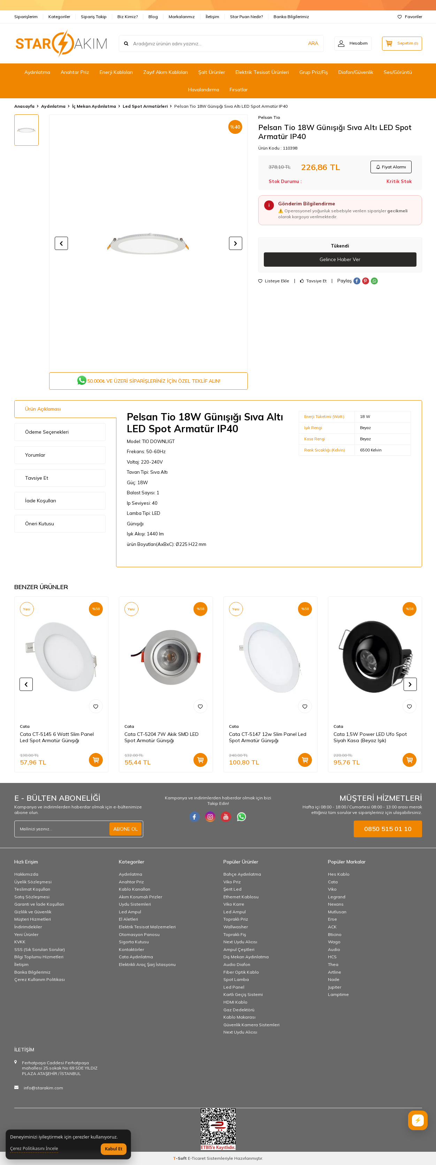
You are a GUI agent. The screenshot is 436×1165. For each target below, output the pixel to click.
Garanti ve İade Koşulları (39, 904)
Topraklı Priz (235, 919)
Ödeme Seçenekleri (47, 432)
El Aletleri (128, 919)
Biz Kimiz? (127, 16)
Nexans (336, 904)
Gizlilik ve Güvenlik (32, 911)
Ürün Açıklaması (43, 409)
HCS (332, 957)
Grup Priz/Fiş (313, 72)
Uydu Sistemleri (135, 904)
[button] (61, 243)
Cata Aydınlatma (136, 957)
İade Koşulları (40, 500)
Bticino (335, 934)
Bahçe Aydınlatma (242, 874)
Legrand (336, 896)
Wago (334, 941)
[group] (148, 243)
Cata (25, 726)
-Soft (180, 1158)
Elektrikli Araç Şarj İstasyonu (147, 964)
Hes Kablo (339, 874)
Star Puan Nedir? (246, 16)
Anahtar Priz (75, 72)
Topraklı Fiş (234, 934)
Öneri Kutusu (39, 523)
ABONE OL (125, 829)
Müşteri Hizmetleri (32, 919)
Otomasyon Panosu (139, 934)
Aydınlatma (37, 72)
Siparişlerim (26, 16)
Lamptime (338, 994)
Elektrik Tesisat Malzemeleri (147, 926)
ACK (332, 926)
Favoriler (410, 16)
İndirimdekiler (28, 926)
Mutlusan (337, 911)
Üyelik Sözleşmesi (33, 881)
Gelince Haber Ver (340, 259)
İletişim (212, 16)
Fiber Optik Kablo (241, 972)
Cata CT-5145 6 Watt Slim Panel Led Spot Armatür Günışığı (57, 737)
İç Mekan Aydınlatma (94, 106)
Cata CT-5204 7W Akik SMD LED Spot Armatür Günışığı (161, 737)
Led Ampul (130, 911)
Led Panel (233, 987)
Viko (332, 889)
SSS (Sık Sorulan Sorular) (39, 949)
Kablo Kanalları (134, 889)
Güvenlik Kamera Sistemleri (251, 1024)
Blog (153, 16)
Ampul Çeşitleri (238, 949)
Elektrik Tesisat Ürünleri (262, 72)
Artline (334, 972)
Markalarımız (182, 16)
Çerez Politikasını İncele (34, 1148)
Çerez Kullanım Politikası (39, 979)
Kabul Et (113, 1149)
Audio (334, 949)
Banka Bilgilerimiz (291, 16)
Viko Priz (232, 881)
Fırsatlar (239, 89)
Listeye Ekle (273, 281)
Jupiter (334, 987)
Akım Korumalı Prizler (140, 896)
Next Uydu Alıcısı (240, 941)
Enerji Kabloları (116, 72)
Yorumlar (35, 455)
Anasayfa (24, 106)
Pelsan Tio (269, 117)
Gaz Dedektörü (238, 1009)
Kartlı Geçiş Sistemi (243, 994)
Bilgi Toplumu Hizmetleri (38, 957)
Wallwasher (235, 926)
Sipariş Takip (94, 16)
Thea (333, 964)
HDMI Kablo (235, 1002)
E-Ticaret (197, 1158)
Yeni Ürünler (26, 934)
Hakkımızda (26, 874)
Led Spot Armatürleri (145, 106)
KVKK (19, 941)
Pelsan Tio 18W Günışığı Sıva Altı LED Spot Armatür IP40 (231, 106)
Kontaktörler (131, 949)
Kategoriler (59, 16)
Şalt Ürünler (211, 72)
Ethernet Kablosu (241, 896)
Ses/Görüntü (398, 72)
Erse (332, 919)
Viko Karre (233, 904)
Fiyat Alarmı (391, 166)
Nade (333, 979)
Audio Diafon (236, 964)
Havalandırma (203, 89)
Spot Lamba (236, 979)
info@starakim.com (43, 1087)
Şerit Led (232, 889)
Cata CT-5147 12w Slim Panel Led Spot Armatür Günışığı (267, 737)
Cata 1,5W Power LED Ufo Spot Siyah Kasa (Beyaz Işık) (370, 737)
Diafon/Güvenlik (355, 72)
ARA (313, 43)
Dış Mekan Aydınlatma (246, 957)
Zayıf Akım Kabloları (165, 72)
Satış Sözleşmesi (31, 896)
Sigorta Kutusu (134, 941)
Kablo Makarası (239, 1017)
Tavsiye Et (313, 281)
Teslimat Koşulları (32, 889)
